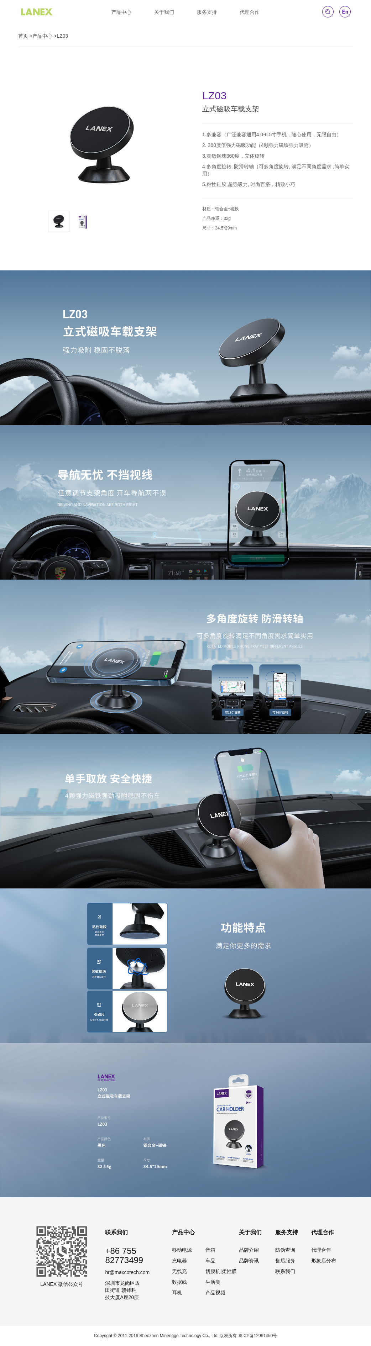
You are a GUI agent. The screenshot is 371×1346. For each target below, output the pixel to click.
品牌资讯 (249, 1260)
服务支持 (207, 12)
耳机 (177, 1292)
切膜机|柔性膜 (221, 1271)
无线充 (179, 1271)
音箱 (210, 1250)
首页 (23, 36)
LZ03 (62, 36)
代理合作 (250, 12)
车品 (210, 1260)
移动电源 (182, 1250)
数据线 (179, 1282)
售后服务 (285, 1260)
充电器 (179, 1260)
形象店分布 (323, 1260)
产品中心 (121, 12)
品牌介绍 (249, 1250)
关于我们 (164, 12)
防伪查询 (285, 1250)
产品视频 (215, 1292)
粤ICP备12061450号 (257, 1335)
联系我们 (285, 1271)
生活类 (212, 1282)
